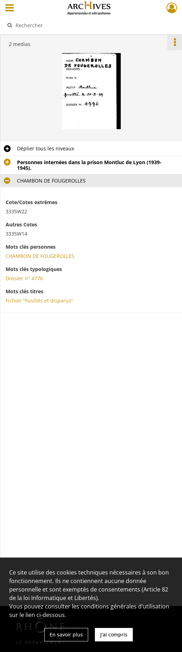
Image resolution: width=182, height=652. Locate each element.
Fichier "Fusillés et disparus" (39, 300)
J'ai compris (113, 634)
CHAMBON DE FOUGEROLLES (40, 256)
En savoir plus (66, 634)
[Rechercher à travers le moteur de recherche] (87, 25)
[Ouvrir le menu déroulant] (9, 8)
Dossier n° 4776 (24, 278)
